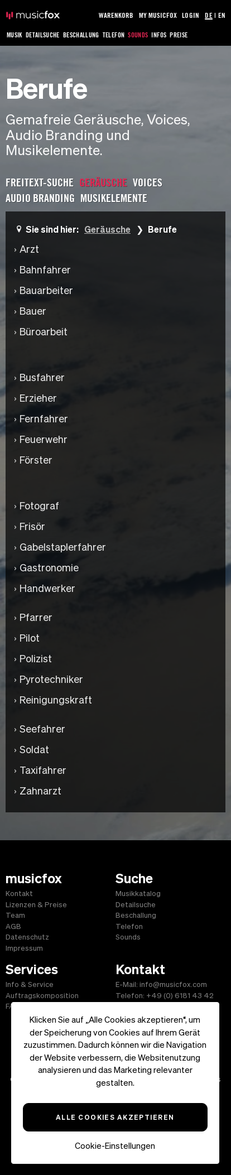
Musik (14, 35)
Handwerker (47, 588)
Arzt (29, 249)
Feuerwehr (44, 439)
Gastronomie (49, 568)
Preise (178, 35)
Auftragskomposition (42, 995)
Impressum (24, 948)
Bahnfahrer (45, 270)
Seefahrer (42, 729)
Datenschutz (27, 937)
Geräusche (107, 229)
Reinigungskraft (56, 700)
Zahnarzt (40, 791)
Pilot (30, 638)
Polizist (36, 658)
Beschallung (81, 35)
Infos (158, 35)
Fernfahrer (44, 419)
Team (15, 915)
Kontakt (19, 893)
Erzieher (38, 398)
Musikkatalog (138, 893)
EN (221, 15)
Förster (36, 460)
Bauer (33, 311)
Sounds (138, 35)
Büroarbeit (44, 332)
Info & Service (30, 984)
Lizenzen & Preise (36, 904)
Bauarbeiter (46, 290)
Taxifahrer (43, 770)
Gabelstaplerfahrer (63, 547)
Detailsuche (43, 35)
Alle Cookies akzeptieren (115, 1117)
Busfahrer (42, 377)
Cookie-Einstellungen (115, 1145)
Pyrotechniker (51, 679)
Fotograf (39, 506)
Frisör (32, 526)
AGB (13, 926)
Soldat (34, 749)
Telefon (114, 35)
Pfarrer (36, 617)
